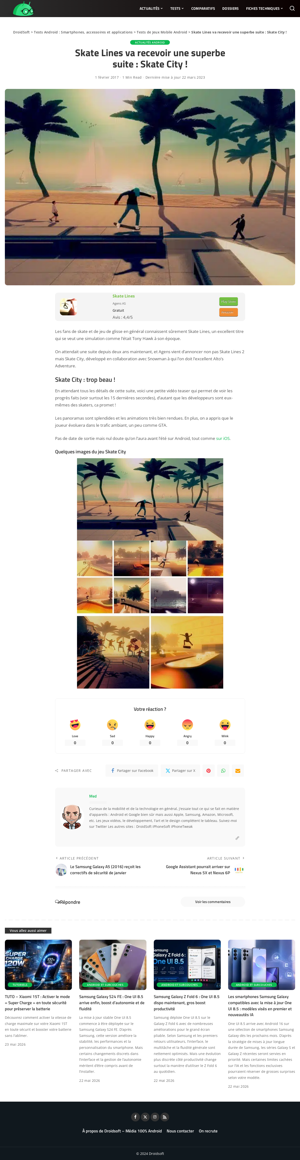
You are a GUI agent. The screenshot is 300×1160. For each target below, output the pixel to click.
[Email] (238, 771)
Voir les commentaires (213, 902)
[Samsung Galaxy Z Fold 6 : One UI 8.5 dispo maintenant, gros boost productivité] (187, 965)
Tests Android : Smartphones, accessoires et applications (83, 32)
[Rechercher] (292, 8)
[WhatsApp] (223, 771)
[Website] (237, 838)
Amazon (227, 312)
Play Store (228, 301)
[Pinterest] (209, 771)
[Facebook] (132, 771)
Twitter (101, 826)
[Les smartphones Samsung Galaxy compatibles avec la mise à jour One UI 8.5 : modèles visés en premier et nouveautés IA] (261, 965)
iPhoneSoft (161, 826)
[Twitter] (180, 771)
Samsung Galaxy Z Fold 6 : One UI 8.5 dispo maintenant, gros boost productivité (187, 1002)
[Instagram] (155, 1117)
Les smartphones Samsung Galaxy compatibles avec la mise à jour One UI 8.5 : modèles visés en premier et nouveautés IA (260, 1005)
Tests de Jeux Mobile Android (162, 32)
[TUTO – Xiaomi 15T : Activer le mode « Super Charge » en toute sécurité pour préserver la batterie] (38, 965)
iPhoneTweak (182, 826)
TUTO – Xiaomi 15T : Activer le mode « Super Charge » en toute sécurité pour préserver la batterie (37, 1002)
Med (93, 796)
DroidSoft (21, 32)
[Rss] (164, 1117)
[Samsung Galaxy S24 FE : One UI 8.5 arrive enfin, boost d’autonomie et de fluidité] (112, 965)
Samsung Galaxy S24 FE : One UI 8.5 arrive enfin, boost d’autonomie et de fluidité (112, 1002)
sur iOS (223, 438)
